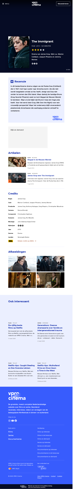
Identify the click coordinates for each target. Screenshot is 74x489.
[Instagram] (9, 420)
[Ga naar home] (36, 4)
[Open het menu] (5, 4)
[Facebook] (16, 420)
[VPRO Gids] (41, 468)
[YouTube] (12, 420)
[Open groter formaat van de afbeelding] (22, 263)
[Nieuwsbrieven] (63, 4)
